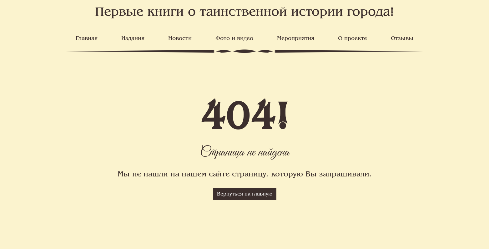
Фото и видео (234, 38)
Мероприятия (295, 38)
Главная (87, 38)
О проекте (352, 38)
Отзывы (402, 38)
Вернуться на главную (244, 194)
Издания (132, 38)
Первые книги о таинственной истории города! (244, 12)
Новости (180, 38)
